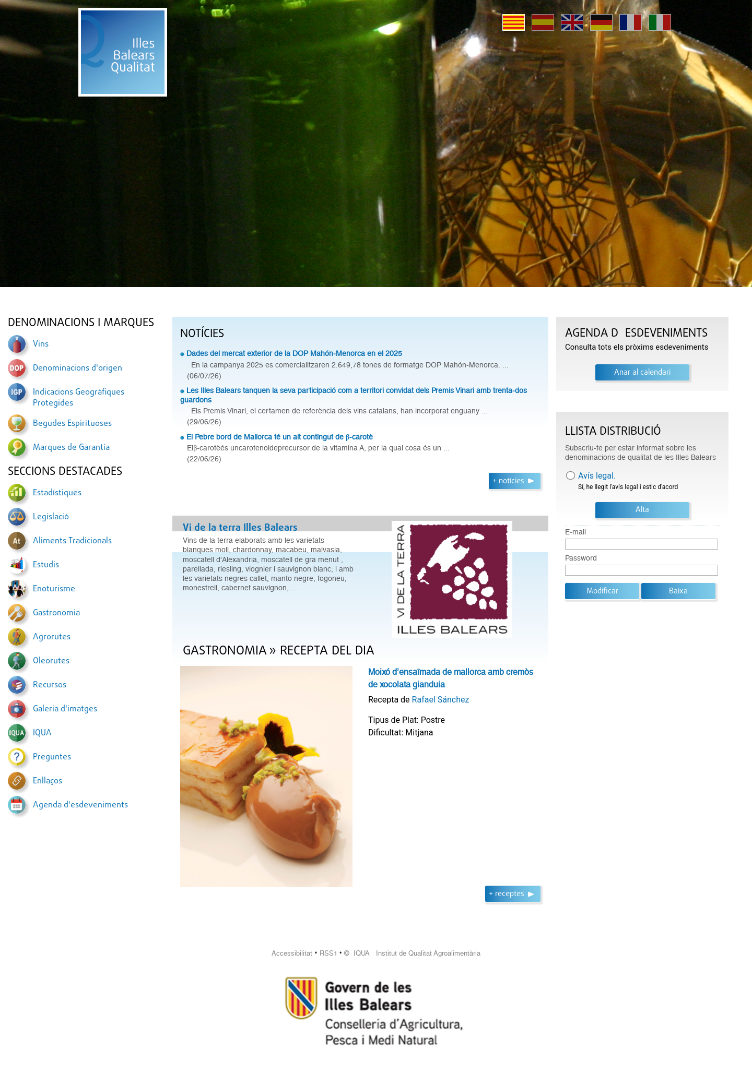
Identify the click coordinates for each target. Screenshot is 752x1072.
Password (581, 558)
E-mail (575, 532)
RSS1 (328, 953)
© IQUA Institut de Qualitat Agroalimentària (412, 953)
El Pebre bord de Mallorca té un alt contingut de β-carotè (279, 437)
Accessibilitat (292, 953)
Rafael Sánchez (440, 700)
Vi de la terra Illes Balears (240, 528)
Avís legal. (597, 476)
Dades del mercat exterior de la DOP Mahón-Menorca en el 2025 (294, 353)
